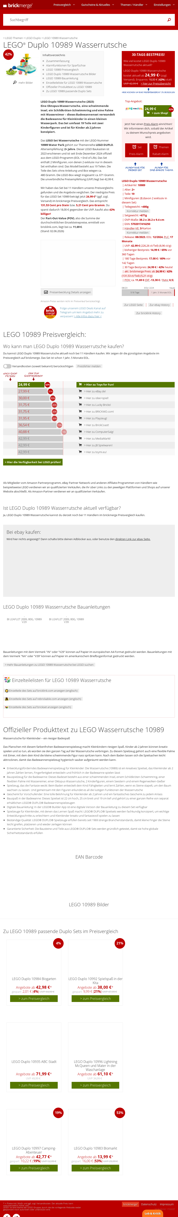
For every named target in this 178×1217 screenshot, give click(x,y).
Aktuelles (95, 5)
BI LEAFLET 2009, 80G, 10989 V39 (66, 620)
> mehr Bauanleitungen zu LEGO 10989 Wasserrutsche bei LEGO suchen (49, 665)
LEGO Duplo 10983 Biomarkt (95, 1148)
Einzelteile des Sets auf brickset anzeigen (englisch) (38, 707)
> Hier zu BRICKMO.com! (95, 411)
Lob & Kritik (153, 1213)
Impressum (167, 1204)
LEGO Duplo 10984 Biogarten (34, 978)
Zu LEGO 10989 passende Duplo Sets (68, 91)
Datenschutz (149, 1204)
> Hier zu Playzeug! (92, 418)
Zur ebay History (160, 305)
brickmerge (130, 1204)
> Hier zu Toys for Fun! (95, 384)
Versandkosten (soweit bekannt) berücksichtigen (42, 366)
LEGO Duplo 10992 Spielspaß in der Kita (95, 980)
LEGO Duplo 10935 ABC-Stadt (34, 1061)
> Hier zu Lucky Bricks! (94, 405)
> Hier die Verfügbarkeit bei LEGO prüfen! (33, 462)
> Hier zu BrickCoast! (93, 425)
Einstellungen (162, 5)
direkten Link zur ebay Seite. (132, 539)
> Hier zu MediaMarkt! (94, 438)
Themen (131, 5)
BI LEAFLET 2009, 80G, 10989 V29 (24, 620)
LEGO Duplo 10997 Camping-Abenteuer (34, 1150)
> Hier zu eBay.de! (91, 391)
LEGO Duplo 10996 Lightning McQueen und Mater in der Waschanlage (95, 1065)
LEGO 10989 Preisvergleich (62, 69)
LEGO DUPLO (104, 145)
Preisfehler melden (89, 366)
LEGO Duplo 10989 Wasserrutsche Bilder (71, 74)
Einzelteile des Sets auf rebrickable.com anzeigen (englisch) (43, 699)
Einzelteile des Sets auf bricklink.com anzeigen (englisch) (41, 691)
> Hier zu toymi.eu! (92, 452)
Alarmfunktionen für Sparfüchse (66, 65)
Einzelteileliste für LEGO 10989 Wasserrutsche (74, 83)
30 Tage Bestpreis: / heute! (148, 267)
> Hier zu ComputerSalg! (95, 432)
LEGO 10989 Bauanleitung (62, 78)
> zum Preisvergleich (34, 998)
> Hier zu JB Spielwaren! (94, 445)
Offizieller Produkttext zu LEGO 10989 (69, 87)
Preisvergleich (62, 5)
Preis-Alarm (151, 124)
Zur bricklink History (148, 313)
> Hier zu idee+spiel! (92, 398)
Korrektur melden (138, 211)
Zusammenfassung (58, 61)
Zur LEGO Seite (133, 305)
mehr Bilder (22, 83)
